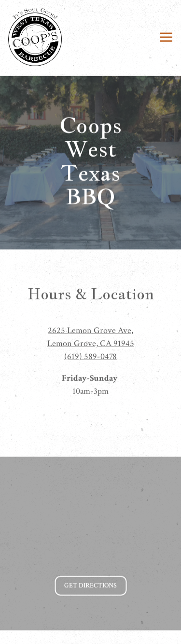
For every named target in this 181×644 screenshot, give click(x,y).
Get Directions (95, 586)
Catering (90, 631)
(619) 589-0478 (90, 357)
